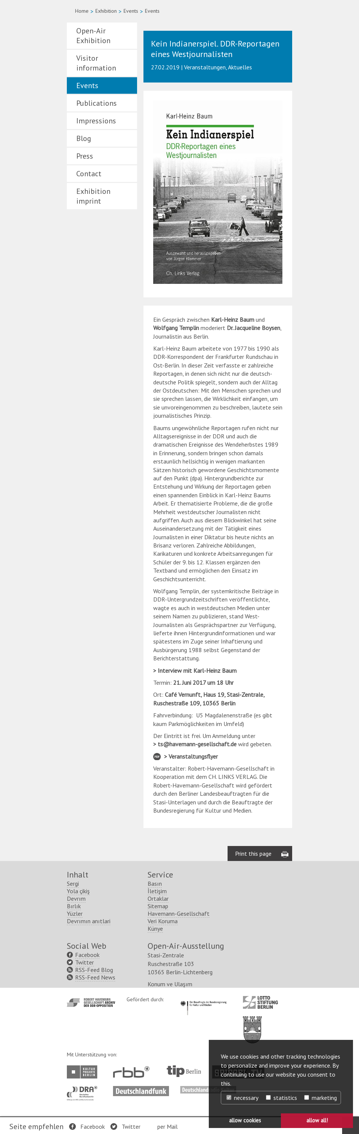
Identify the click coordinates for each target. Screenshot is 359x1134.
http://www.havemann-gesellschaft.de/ (91, 1002)
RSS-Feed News (95, 977)
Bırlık (74, 906)
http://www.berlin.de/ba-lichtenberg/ (252, 1023)
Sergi (73, 883)
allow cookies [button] (245, 1120)
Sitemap (158, 906)
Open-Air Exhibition (93, 35)
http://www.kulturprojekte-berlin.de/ (84, 1071)
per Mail (167, 1126)
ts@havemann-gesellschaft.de (197, 744)
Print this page (253, 853)
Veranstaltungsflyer (193, 756)
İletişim (157, 891)
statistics (281, 1097)
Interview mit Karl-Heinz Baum (197, 670)
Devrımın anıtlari (88, 921)
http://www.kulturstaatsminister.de (203, 1000)
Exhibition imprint (93, 196)
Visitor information (96, 63)
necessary (242, 1097)
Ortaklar (158, 898)
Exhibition (106, 11)
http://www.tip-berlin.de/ (184, 1071)
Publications (96, 103)
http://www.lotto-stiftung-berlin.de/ (260, 1002)
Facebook (92, 1126)
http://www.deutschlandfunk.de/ (141, 1090)
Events (131, 11)
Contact (88, 173)
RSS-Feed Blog (94, 970)
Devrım (76, 898)
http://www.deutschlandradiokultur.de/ (208, 1090)
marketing (320, 1097)
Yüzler (75, 913)
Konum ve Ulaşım (170, 984)
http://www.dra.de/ (84, 1090)
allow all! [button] (317, 1120)
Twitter (131, 1126)
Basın (155, 883)
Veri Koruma (163, 921)
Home (82, 11)
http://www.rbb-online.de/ (133, 1071)
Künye (155, 928)
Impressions (96, 121)
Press (84, 156)
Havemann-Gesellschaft (179, 913)
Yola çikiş (78, 891)
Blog (83, 138)
